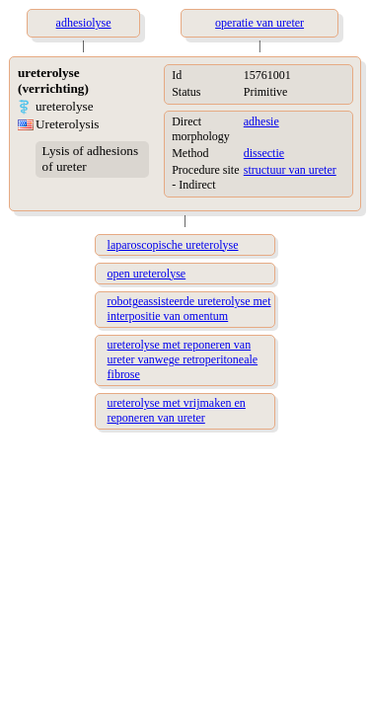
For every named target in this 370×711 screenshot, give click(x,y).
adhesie (261, 121)
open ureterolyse (147, 273)
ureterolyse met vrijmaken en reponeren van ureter (177, 410)
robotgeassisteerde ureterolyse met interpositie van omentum (189, 308)
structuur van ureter (290, 170)
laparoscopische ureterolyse (173, 245)
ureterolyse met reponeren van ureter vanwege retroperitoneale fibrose (183, 359)
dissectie (264, 153)
